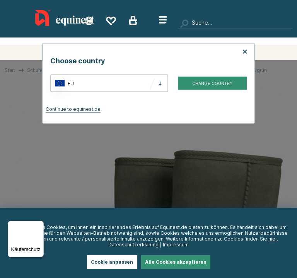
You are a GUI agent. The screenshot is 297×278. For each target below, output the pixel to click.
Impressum (176, 244)
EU (71, 83)
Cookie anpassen (112, 262)
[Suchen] (235, 23)
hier (272, 239)
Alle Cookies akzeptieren (176, 262)
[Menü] (39, 225)
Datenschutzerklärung (133, 244)
